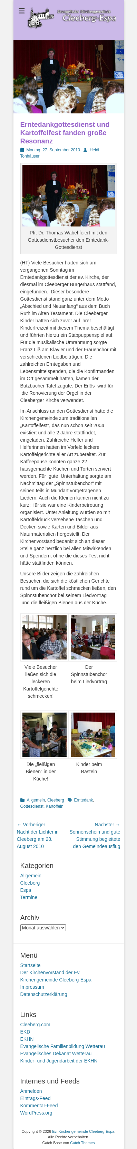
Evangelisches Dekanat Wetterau (56, 1053)
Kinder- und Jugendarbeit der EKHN (59, 1061)
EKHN (27, 1039)
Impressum (32, 987)
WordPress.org (36, 1113)
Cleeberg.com (35, 1024)
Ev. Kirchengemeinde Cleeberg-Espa (83, 1131)
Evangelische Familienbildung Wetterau (62, 1046)
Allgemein (36, 800)
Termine (29, 897)
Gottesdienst (31, 806)
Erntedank (83, 800)
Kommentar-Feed (39, 1105)
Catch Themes (82, 1143)
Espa (25, 890)
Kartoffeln (54, 806)
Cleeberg (55, 800)
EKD (25, 1032)
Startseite (30, 965)
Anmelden (31, 1091)
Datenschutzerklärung (43, 994)
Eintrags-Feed (35, 1098)
